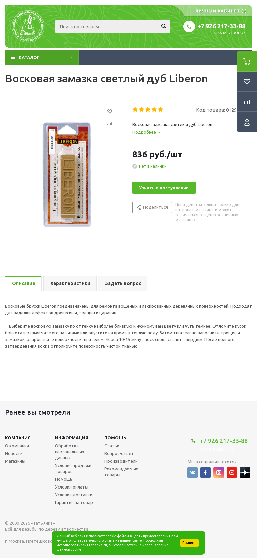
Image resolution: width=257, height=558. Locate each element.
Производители (121, 461)
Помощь (115, 437)
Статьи (111, 445)
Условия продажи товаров (73, 468)
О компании (17, 445)
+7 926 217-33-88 (221, 26)
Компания (18, 437)
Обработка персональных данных (69, 451)
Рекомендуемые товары (121, 471)
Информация (71, 437)
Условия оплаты (71, 486)
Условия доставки (73, 494)
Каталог (29, 57)
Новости (14, 453)
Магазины (15, 461)
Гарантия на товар (74, 502)
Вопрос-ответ (119, 453)
